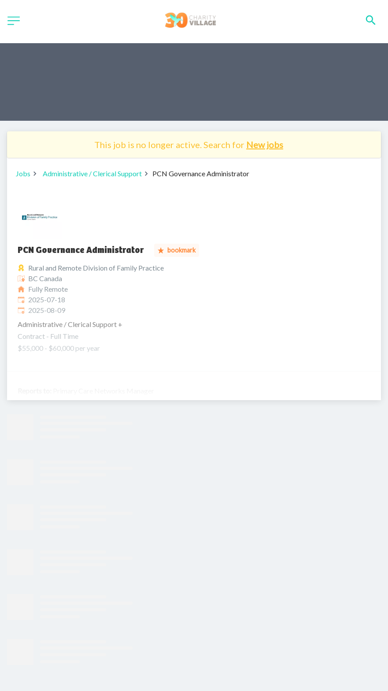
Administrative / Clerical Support (92, 173)
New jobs (264, 144)
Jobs (23, 173)
